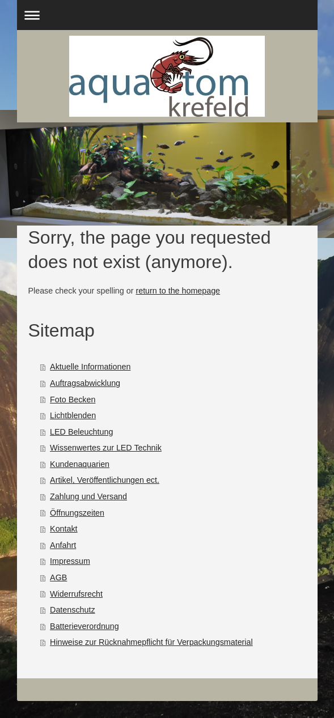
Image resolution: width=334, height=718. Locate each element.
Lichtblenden (73, 415)
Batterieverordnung (84, 626)
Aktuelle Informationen (90, 366)
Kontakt (63, 528)
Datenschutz (72, 609)
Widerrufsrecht (76, 593)
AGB (58, 577)
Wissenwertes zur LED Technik (106, 447)
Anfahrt (63, 545)
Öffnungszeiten (77, 512)
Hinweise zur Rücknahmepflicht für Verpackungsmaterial (151, 642)
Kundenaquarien (79, 464)
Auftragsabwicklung (85, 383)
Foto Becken (72, 399)
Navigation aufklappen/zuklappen (167, 15)
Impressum (70, 561)
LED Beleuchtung (81, 431)
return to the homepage (178, 290)
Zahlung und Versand (88, 496)
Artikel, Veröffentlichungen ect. (104, 480)
